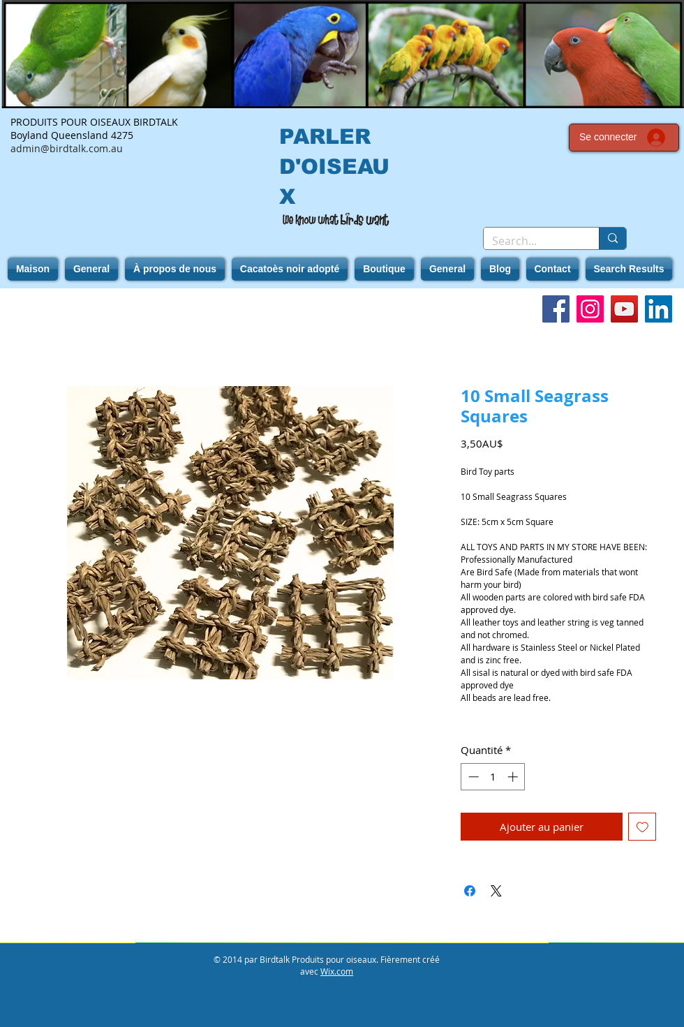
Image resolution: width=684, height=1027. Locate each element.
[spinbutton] (493, 777)
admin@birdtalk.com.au (66, 148)
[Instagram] (590, 309)
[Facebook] (556, 309)
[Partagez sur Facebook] (469, 890)
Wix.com (336, 971)
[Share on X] (496, 890)
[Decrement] (472, 777)
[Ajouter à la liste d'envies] (642, 827)
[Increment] (514, 777)
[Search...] (531, 241)
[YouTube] (624, 309)
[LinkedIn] (658, 309)
